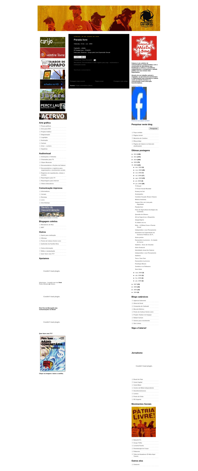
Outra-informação (47, 248)
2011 (135, 157)
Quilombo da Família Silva (50, 244)
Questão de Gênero (141, 214)
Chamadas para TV (47, 159)
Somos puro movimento (142, 320)
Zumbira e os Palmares (143, 266)
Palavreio (137, 451)
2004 (135, 292)
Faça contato (138, 132)
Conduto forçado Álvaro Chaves (146, 197)
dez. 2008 (138, 167)
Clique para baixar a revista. (51, 216)
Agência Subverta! (140, 300)
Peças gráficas (46, 126)
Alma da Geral (138, 303)
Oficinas (44, 238)
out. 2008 (138, 172)
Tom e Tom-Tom (140, 258)
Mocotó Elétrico (139, 309)
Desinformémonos (140, 391)
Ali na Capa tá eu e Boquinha (145, 217)
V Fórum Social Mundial (143, 188)
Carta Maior (137, 385)
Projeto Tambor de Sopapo (143, 315)
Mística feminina (140, 199)
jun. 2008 (138, 183)
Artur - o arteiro (46, 146)
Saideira (138, 255)
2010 (135, 159)
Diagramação (45, 134)
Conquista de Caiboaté (141, 306)
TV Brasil (138, 186)
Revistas (44, 197)
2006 (135, 287)
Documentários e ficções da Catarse (53, 165)
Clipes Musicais (46, 162)
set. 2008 (138, 175)
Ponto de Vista (138, 396)
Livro (43, 200)
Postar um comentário (80, 74)
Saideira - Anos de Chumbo (144, 244)
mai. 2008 (138, 272)
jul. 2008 (138, 181)
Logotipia (44, 137)
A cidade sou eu (140, 222)
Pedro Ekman (43, 284)
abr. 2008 (138, 275)
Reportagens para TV (48, 178)
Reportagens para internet (50, 180)
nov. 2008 (138, 170)
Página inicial (99, 81)
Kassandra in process (142, 261)
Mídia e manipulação (48, 251)
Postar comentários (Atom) (84, 85)
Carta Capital (138, 382)
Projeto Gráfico (46, 131)
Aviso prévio (139, 237)
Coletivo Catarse (137, 86)
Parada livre (81, 39)
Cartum (43, 143)
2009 (135, 162)
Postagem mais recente (77, 81)
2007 (135, 284)
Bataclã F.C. (138, 440)
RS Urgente (137, 399)
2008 (135, 165)
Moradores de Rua (47, 224)
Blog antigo (137, 141)
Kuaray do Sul (140, 191)
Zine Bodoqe (45, 203)
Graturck (137, 464)
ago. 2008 (138, 178)
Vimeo (53, 284)
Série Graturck (140, 247)
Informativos (45, 191)
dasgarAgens (139, 220)
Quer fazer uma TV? (48, 254)
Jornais (43, 194)
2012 (135, 154)
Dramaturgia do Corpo (141, 448)
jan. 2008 (138, 281)
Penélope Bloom (140, 264)
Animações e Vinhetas (48, 156)
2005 (135, 289)
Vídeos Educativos (47, 183)
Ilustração (44, 140)
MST (42, 227)
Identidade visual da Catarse (144, 250)
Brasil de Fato (138, 379)
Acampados (139, 194)
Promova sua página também (141, 120)
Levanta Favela (139, 445)
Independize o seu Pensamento (145, 230)
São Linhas (137, 323)
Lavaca (136, 393)
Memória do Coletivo (140, 138)
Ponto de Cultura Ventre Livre (51, 241)
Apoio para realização (48, 235)
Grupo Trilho (138, 443)
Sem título (138, 269)
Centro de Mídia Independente (144, 388)
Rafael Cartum (138, 317)
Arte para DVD (46, 129)
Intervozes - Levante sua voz (48, 282)
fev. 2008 (138, 278)
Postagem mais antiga (121, 81)
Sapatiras (44, 149)
